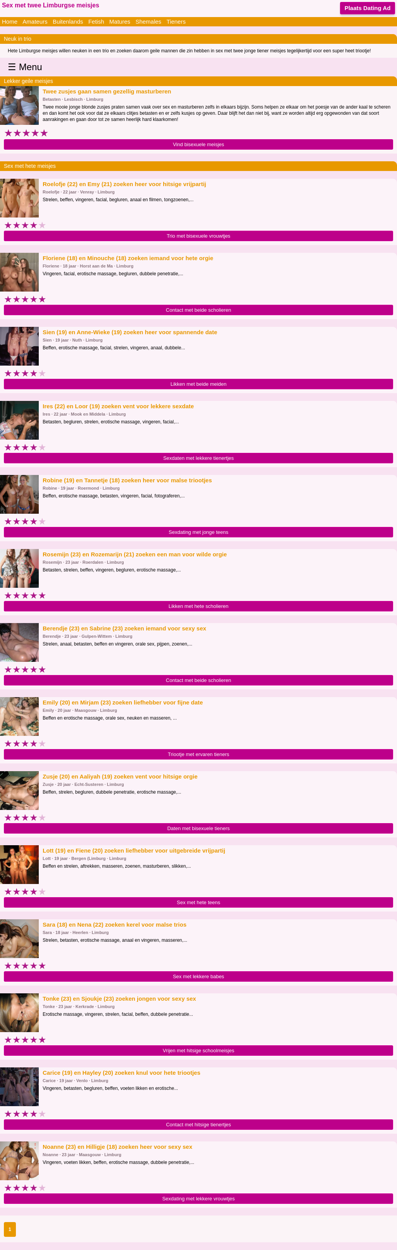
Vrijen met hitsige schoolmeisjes (198, 1050)
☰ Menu (25, 67)
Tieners (175, 21)
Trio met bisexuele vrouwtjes (198, 236)
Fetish (96, 21)
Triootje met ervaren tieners (198, 754)
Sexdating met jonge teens (198, 532)
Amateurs (34, 21)
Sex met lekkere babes (198, 976)
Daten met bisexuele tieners (198, 828)
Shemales (148, 21)
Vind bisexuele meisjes (198, 144)
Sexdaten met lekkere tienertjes (198, 458)
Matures (119, 21)
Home (9, 21)
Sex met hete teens (198, 902)
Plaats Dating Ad (368, 8)
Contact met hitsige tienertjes (198, 1124)
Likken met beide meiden (199, 384)
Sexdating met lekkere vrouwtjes (198, 1199)
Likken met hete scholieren (199, 606)
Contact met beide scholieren (198, 310)
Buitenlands (68, 21)
